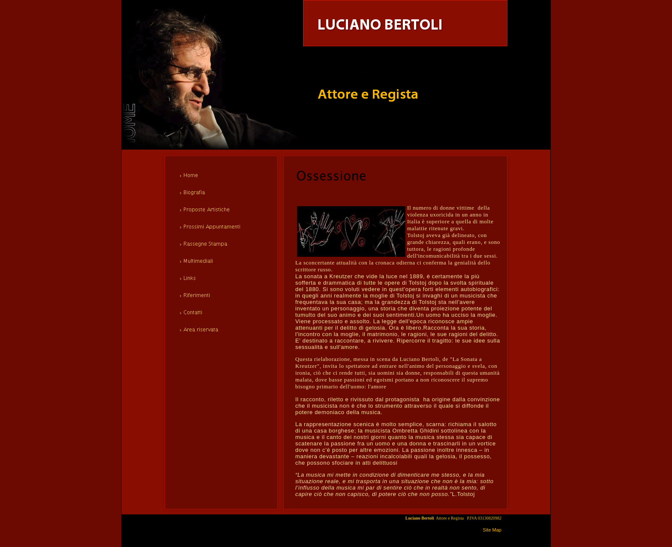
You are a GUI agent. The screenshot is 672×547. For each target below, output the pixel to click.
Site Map (492, 529)
